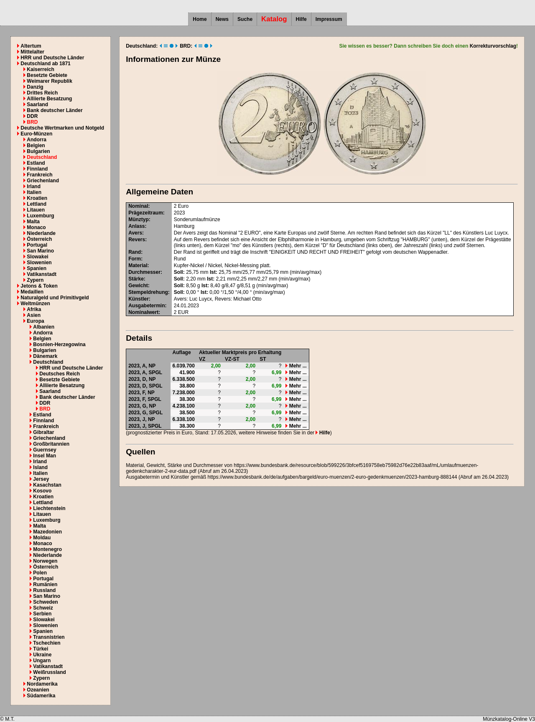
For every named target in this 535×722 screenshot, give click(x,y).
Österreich (39, 239)
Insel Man (44, 456)
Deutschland (42, 157)
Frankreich (39, 175)
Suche (244, 19)
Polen (40, 573)
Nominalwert (143, 312)
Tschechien (46, 643)
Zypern (35, 280)
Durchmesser (144, 272)
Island (40, 467)
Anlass (136, 226)
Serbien (42, 614)
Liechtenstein (49, 508)
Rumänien (45, 584)
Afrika (34, 309)
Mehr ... (295, 366)
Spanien (36, 268)
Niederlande (41, 233)
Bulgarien (38, 151)
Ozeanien (38, 690)
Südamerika (41, 696)
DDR (32, 116)
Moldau (42, 538)
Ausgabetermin (146, 306)
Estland (36, 163)
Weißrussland (49, 672)
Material (137, 265)
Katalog (274, 19)
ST (263, 359)
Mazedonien (47, 532)
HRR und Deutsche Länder (52, 58)
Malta (33, 222)
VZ (202, 359)
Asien (34, 315)
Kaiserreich (40, 69)
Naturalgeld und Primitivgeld (54, 298)
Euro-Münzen (36, 134)
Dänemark (45, 356)
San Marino (40, 251)
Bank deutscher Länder (54, 110)
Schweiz (43, 608)
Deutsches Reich (59, 374)
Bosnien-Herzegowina (59, 344)
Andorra (36, 140)
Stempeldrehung (148, 292)
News (222, 19)
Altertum (30, 46)
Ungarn (42, 660)
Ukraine (42, 655)
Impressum (329, 19)
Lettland (36, 204)
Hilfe (301, 19)
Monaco (36, 227)
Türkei (40, 649)
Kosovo (42, 491)
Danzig (35, 87)
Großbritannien (51, 444)
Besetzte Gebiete (47, 75)
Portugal (37, 245)
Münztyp (138, 219)
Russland (44, 590)
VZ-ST (232, 359)
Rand (134, 252)
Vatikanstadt (41, 274)
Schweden (45, 602)
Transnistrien (48, 637)
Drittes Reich (42, 93)
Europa (35, 321)
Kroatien (37, 198)
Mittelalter (32, 52)
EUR (183, 312)
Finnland (37, 169)
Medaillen (31, 292)
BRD (32, 122)
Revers (136, 239)
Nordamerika (42, 684)
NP (151, 366)
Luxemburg (40, 216)
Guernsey (44, 450)
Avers (135, 233)
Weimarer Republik (49, 81)
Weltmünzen (35, 303)
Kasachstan (47, 485)
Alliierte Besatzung (49, 99)
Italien (34, 192)
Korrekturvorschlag (493, 46)
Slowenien (39, 262)
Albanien (43, 327)
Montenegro (47, 549)
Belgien (36, 145)
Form (134, 259)
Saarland (37, 104)
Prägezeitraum (145, 213)
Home (199, 19)
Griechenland (43, 181)
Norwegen (45, 561)
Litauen (36, 210)
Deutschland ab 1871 (45, 63)
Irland (34, 186)
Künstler (138, 299)
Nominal (138, 206)
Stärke (136, 279)
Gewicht (138, 285)
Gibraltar (43, 432)
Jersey (41, 479)
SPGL (155, 372)
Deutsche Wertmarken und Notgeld (62, 128)
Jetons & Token (38, 286)
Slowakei (37, 257)
